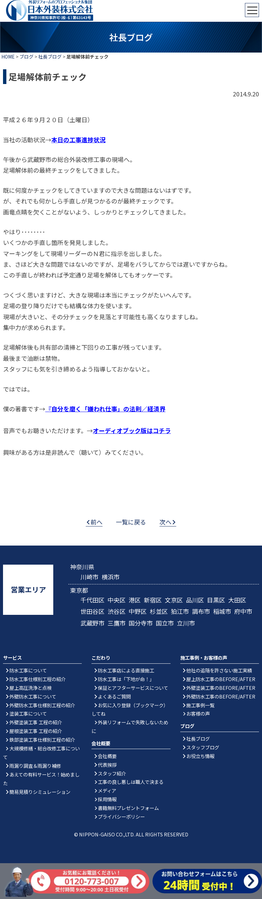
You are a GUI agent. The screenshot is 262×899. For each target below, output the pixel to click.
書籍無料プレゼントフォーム (128, 807)
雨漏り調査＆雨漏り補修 (35, 765)
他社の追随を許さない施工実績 (219, 670)
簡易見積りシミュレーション (39, 791)
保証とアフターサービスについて (133, 687)
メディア (107, 790)
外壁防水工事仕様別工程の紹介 (42, 705)
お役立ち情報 (200, 755)
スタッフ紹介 (112, 773)
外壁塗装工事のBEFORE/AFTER (220, 687)
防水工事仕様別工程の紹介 (37, 678)
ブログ (26, 56)
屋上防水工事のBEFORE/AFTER (220, 678)
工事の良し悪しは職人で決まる (130, 781)
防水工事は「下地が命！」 (126, 678)
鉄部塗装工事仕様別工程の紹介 (42, 739)
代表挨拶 (107, 764)
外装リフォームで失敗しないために (129, 726)
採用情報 (107, 799)
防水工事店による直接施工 (126, 670)
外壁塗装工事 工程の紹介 (35, 722)
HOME (8, 56)
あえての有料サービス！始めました (41, 779)
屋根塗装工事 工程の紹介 (35, 730)
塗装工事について (28, 713)
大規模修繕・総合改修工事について (41, 752)
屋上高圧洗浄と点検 (30, 687)
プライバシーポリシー (121, 816)
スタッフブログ (202, 747)
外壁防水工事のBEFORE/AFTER (220, 696)
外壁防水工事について (32, 696)
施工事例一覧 (200, 705)
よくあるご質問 (114, 696)
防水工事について (28, 670)
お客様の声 (198, 713)
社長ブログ (50, 56)
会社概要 (107, 755)
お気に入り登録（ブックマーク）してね (129, 709)
